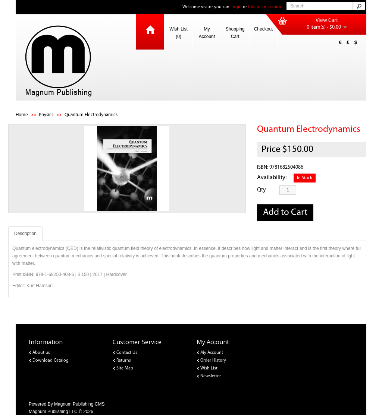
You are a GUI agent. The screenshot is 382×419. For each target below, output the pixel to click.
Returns (123, 360)
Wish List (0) (178, 32)
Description (25, 233)
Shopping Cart (235, 32)
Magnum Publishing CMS (79, 404)
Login (236, 7)
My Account (207, 32)
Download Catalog (50, 360)
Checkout (263, 29)
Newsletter (210, 376)
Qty (261, 190)
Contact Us (126, 352)
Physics (46, 114)
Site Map (124, 368)
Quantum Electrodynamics (91, 114)
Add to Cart (285, 212)
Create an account (265, 7)
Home (22, 114)
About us (41, 352)
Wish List (208, 368)
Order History (213, 360)
